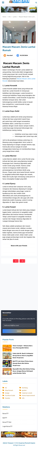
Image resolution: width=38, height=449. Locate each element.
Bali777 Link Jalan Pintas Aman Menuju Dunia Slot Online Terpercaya (23, 363)
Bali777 (5, 418)
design (7, 393)
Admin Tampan (8, 443)
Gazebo (7, 398)
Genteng (25, 388)
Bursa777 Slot (7, 422)
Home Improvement (28, 395)
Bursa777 (5, 413)
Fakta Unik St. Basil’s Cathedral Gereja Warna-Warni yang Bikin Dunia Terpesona (23, 355)
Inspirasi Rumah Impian (27, 443)
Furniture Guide (10, 395)
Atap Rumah (9, 390)
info (23, 398)
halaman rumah (27, 393)
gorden (24, 390)
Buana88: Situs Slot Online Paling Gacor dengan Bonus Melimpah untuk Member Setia (24, 371)
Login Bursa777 (7, 426)
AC (6, 388)
